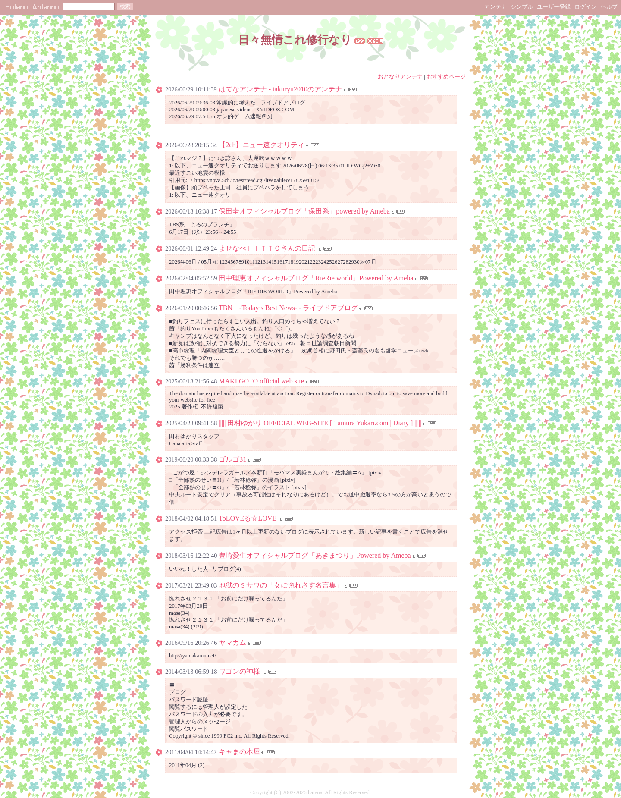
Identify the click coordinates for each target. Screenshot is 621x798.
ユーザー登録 (554, 6)
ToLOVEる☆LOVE (248, 518)
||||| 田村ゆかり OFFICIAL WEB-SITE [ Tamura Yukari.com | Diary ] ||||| (320, 423)
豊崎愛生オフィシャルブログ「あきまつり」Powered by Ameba (315, 555)
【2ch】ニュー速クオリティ (261, 144)
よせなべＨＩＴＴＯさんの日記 (268, 248)
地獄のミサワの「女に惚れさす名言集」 (281, 585)
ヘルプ (609, 6)
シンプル (522, 6)
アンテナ (495, 6)
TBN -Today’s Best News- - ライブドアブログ (288, 307)
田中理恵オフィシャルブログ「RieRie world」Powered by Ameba (316, 278)
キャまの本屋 (239, 751)
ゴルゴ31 (232, 459)
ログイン (585, 6)
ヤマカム (232, 642)
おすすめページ (446, 77)
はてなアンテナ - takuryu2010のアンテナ (280, 89)
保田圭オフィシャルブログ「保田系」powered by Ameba (304, 211)
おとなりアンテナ (400, 77)
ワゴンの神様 (240, 671)
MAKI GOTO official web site (261, 381)
